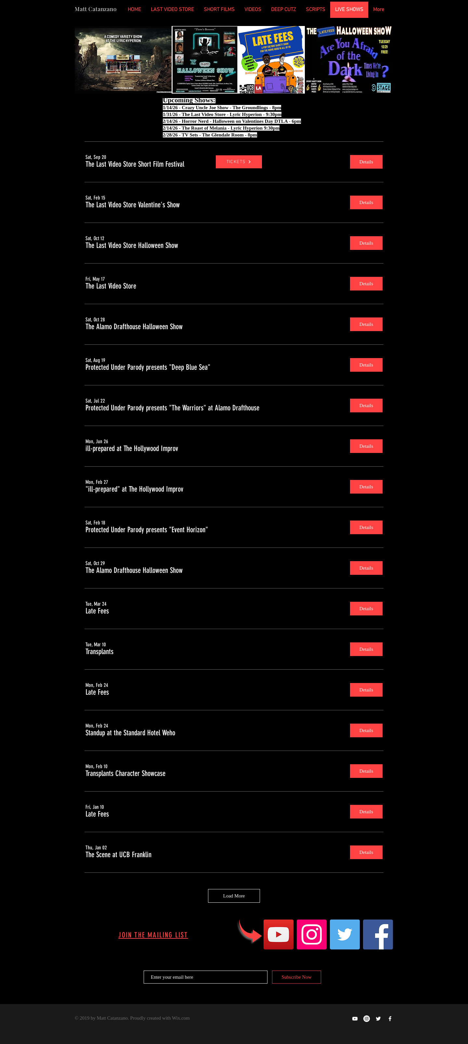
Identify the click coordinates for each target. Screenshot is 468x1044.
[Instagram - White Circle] (366, 1018)
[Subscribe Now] (296, 977)
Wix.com (181, 1018)
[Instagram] (312, 934)
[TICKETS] (239, 161)
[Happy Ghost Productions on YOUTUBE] (355, 1018)
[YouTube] (278, 934)
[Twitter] (345, 934)
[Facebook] (378, 934)
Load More (234, 895)
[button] (134, 164)
